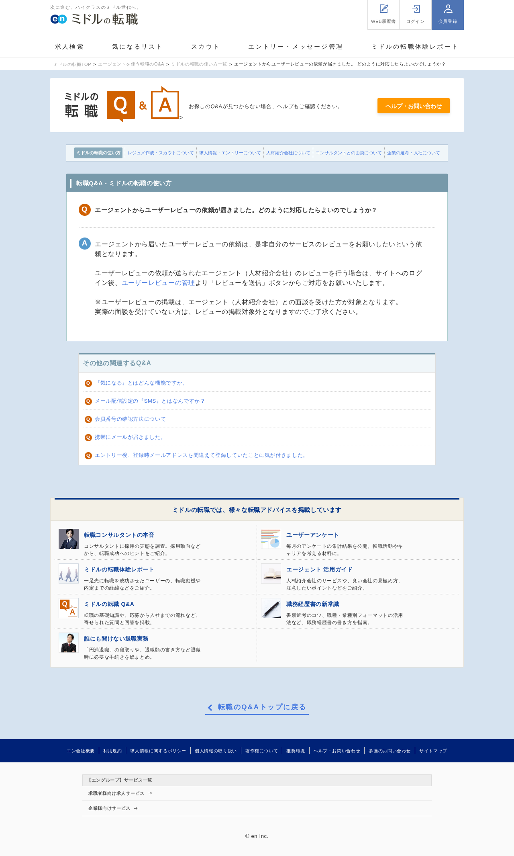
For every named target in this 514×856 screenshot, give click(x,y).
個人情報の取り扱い (216, 750)
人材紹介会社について (288, 152)
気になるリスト (137, 46)
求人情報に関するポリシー (158, 750)
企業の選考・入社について (413, 152)
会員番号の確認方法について (130, 419)
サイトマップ (433, 750)
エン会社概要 (81, 750)
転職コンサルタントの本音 (119, 535)
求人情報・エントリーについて (230, 152)
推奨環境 (295, 750)
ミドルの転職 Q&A (109, 604)
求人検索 (69, 46)
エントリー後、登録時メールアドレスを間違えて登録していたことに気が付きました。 (201, 455)
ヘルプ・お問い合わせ (414, 106)
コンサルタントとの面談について (349, 152)
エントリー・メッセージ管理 (295, 46)
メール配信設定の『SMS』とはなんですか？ (150, 401)
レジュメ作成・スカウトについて (161, 152)
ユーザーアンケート (312, 535)
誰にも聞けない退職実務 (116, 638)
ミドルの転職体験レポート (415, 46)
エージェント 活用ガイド (319, 569)
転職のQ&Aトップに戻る (262, 707)
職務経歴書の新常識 (312, 604)
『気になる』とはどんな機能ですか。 (141, 383)
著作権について (261, 750)
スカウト (205, 46)
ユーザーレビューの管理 (158, 282)
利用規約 (112, 750)
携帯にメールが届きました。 (130, 437)
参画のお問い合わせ (390, 750)
